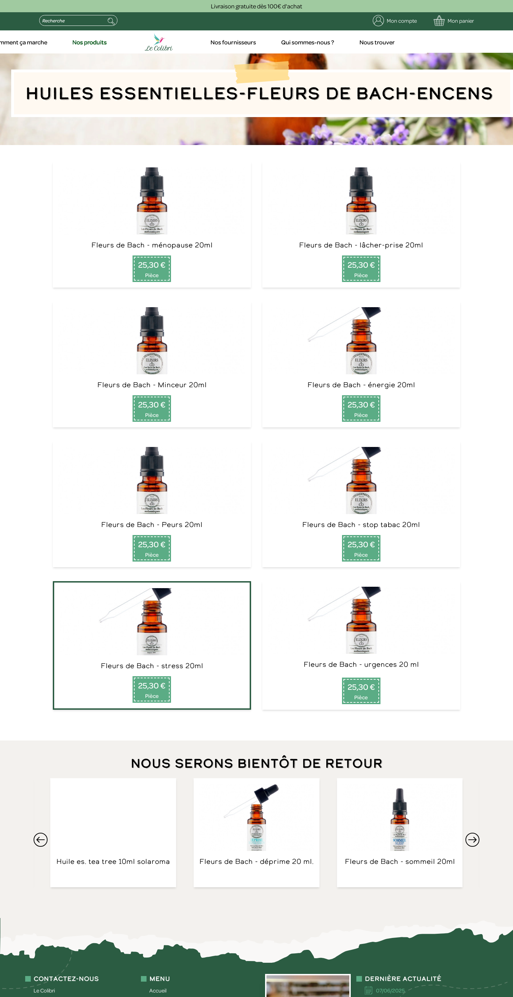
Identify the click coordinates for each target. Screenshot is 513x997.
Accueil (49, 42)
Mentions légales (132, 980)
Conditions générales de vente (263, 980)
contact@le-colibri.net (59, 929)
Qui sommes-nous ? (388, 42)
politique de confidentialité (78, 946)
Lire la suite (385, 781)
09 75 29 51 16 (50, 755)
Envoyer (165, 872)
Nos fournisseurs (316, 42)
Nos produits (179, 42)
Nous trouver (456, 42)
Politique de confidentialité (189, 980)
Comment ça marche (111, 42)
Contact (158, 763)
